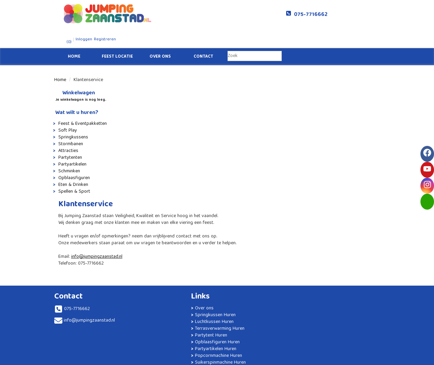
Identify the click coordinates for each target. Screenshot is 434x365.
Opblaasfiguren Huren (156, 245)
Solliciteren (293, 202)
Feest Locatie (117, 37)
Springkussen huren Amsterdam (230, 256)
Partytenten (69, 138)
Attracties (67, 132)
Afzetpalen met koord (220, 202)
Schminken (68, 152)
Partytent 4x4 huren (218, 209)
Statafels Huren (158, 317)
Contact (203, 37)
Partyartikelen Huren (163, 256)
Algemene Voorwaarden (306, 236)
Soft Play (66, 111)
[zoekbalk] (255, 37)
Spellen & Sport (73, 172)
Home (74, 37)
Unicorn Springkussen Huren (227, 249)
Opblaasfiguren (73, 159)
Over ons (160, 37)
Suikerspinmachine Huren (159, 279)
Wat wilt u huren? (75, 94)
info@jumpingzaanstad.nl (179, 126)
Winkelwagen (74, 74)
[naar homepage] (135, 13)
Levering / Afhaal (299, 222)
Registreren (348, 12)
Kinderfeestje (155, 337)
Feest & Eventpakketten (81, 104)
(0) (310, 14)
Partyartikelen (71, 145)
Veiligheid (291, 229)
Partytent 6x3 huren (218, 215)
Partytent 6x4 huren (218, 222)
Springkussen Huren (162, 209)
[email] (427, 202)
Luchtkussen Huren (161, 215)
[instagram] (374, 359)
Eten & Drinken (72, 165)
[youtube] (361, 359)
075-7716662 (272, 15)
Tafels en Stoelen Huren (157, 307)
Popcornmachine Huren (157, 266)
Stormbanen (69, 125)
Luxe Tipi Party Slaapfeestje (226, 263)
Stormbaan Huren (216, 236)
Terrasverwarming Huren (158, 225)
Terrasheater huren (217, 242)
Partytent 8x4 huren (218, 229)
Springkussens (72, 118)
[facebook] (349, 359)
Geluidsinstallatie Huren (157, 327)
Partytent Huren (158, 236)
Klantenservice (297, 209)
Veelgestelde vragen (302, 215)
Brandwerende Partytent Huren (155, 293)
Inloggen (327, 12)
